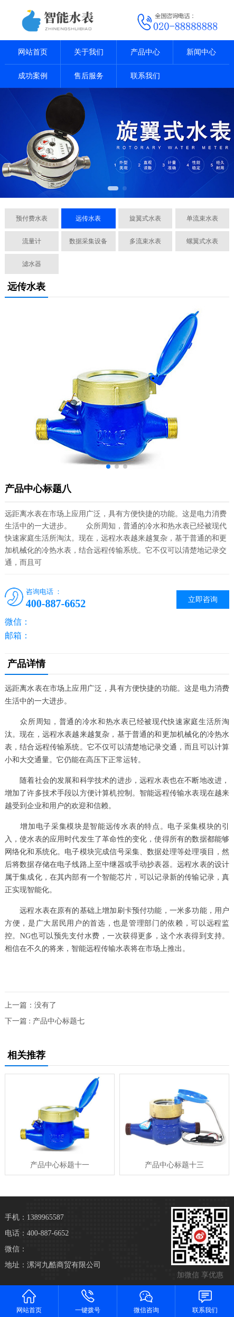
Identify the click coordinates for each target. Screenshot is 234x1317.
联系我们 (145, 76)
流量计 (31, 241)
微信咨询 (146, 1301)
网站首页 (33, 52)
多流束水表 (145, 241)
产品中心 (145, 52)
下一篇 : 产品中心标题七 (45, 1021)
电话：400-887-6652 (37, 1233)
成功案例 (33, 76)
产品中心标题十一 (59, 1165)
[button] (113, 188)
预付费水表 (32, 218)
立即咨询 (203, 599)
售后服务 (89, 76)
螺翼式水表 (202, 241)
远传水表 (88, 218)
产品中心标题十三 (174, 1165)
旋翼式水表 (145, 218)
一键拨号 (88, 1301)
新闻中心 (201, 52)
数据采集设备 (88, 241)
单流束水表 (202, 218)
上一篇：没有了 (31, 1005)
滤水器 (31, 264)
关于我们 (89, 52)
